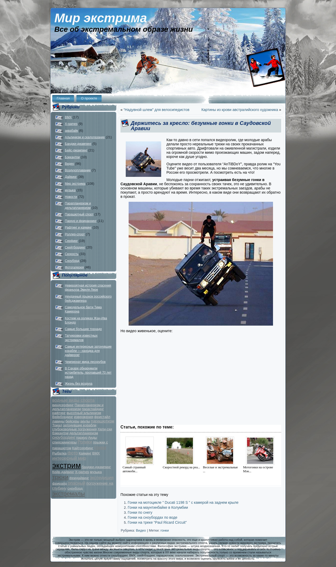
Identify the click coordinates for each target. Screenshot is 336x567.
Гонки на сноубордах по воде (152, 517)
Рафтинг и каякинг (78, 227)
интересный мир (69, 458)
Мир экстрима (100, 18)
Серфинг (71, 241)
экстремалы (68, 493)
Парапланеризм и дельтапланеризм (77, 407)
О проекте (89, 98)
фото (72, 453)
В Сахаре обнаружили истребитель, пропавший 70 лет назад (88, 373)
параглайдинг (93, 409)
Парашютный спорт (79, 214)
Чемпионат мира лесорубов (85, 362)
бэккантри (60, 433)
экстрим (66, 465)
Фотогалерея (74, 267)
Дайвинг (71, 177)
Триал (57, 425)
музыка (70, 190)
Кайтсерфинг (82, 448)
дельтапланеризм (83, 433)
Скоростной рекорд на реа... (181, 467)
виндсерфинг (63, 405)
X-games (71, 124)
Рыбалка (59, 453)
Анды (92, 437)
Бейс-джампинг (76, 150)
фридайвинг (79, 478)
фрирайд (59, 483)
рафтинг (59, 413)
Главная (63, 98)
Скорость (71, 254)
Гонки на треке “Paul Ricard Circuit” (157, 522)
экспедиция (101, 477)
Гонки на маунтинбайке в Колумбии (158, 507)
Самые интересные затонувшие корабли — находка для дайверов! (88, 351)
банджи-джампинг (96, 467)
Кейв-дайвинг (63, 472)
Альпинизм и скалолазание (85, 137)
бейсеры (72, 421)
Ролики (84, 441)
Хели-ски (105, 429)
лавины (58, 421)
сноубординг (63, 437)
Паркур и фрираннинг (81, 221)
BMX (68, 117)
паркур (81, 437)
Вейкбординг (62, 417)
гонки (100, 447)
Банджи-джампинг (78, 144)
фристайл (102, 417)
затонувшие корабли (79, 425)
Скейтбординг (75, 247)
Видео (69, 164)
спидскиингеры (64, 442)
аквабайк (71, 131)
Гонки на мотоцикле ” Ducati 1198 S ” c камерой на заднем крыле (183, 502)
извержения (83, 417)
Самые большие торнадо (83, 329)
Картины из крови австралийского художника (239, 110)
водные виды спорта (73, 400)
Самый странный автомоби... (134, 469)
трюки (60, 477)
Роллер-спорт (75, 234)
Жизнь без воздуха (78, 383)
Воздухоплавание (78, 170)
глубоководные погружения (74, 429)
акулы (85, 421)
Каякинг (85, 453)
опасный (76, 483)
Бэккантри (72, 157)
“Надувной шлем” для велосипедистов (157, 110)
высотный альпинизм (84, 413)
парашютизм (102, 421)
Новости (71, 197)
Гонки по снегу (140, 512)
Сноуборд (72, 261)
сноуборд (75, 488)
